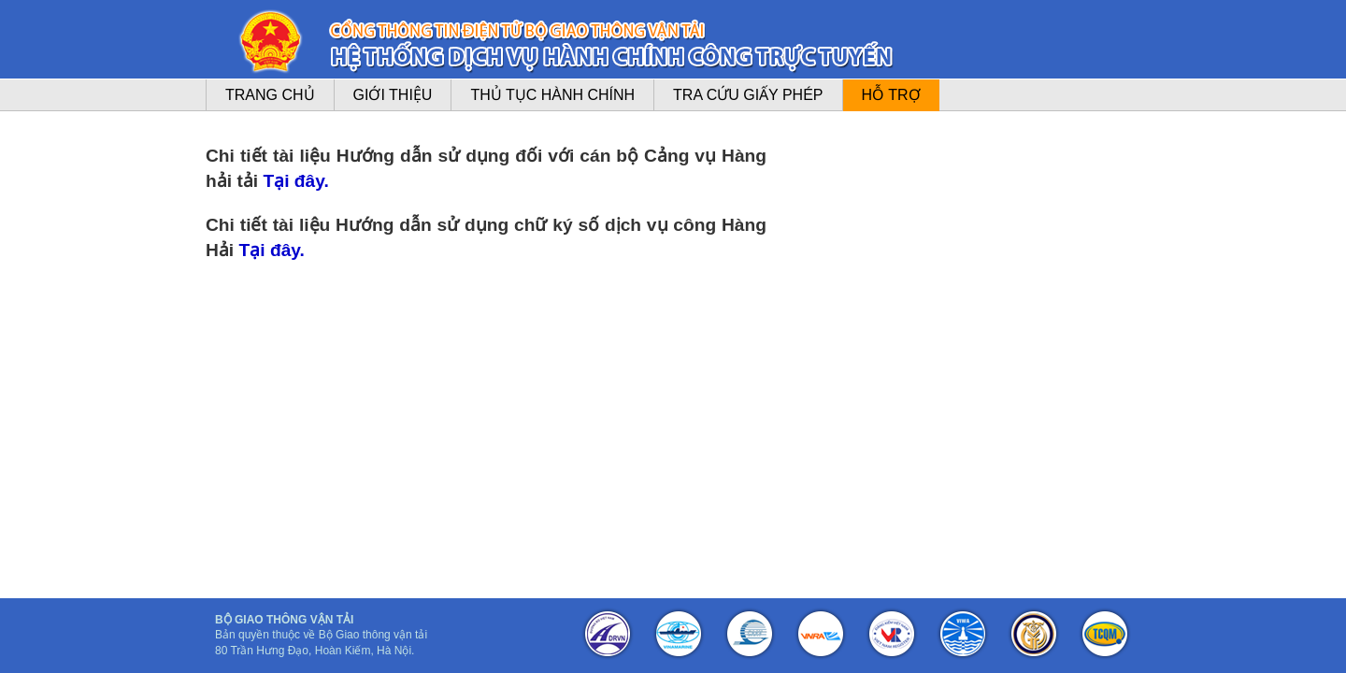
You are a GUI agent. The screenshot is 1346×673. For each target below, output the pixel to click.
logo (270, 41)
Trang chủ (270, 95)
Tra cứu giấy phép (748, 95)
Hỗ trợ (891, 95)
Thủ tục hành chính (552, 95)
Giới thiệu (393, 95)
